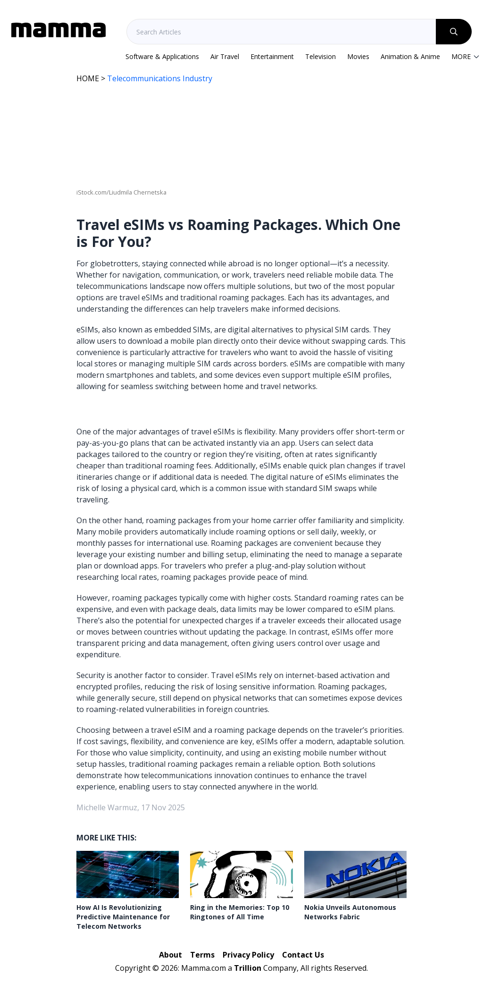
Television (320, 56)
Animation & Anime (410, 56)
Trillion (247, 968)
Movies (358, 56)
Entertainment (272, 56)
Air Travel (224, 56)
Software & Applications (162, 56)
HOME (87, 78)
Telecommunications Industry (159, 78)
